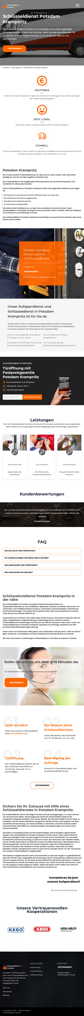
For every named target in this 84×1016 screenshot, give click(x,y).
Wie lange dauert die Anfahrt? (18, 572)
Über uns (6, 988)
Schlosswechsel (15, 465)
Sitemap (6, 995)
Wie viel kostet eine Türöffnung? (20, 551)
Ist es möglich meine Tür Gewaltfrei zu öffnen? (26, 558)
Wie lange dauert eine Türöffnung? (21, 565)
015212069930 (17, 733)
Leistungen (36, 964)
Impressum (7, 991)
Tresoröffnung (69, 465)
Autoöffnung (42, 465)
